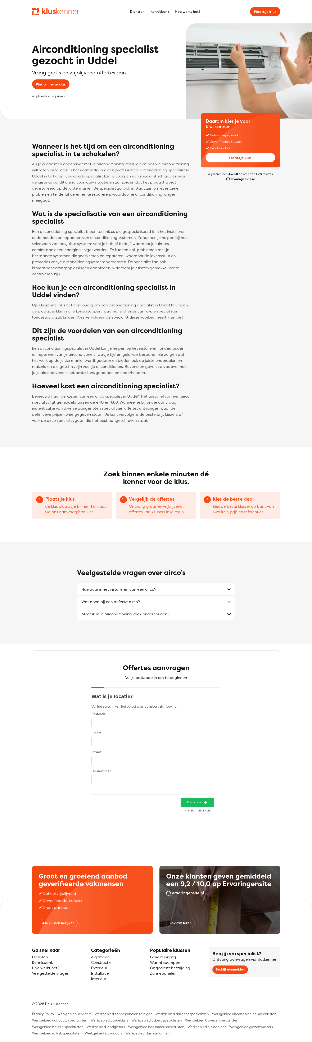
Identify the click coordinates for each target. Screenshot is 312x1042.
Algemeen (100, 957)
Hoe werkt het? (187, 11)
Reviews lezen (180, 923)
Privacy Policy (43, 1013)
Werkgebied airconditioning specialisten (244, 1013)
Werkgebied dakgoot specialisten (182, 1013)
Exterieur (99, 968)
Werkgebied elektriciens (206, 1026)
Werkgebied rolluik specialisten (57, 1033)
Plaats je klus (265, 11)
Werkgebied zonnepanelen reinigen (124, 1013)
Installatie (100, 973)
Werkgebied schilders (74, 1013)
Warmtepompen (165, 962)
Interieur (98, 978)
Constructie (101, 962)
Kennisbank (159, 11)
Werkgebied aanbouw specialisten (59, 1020)
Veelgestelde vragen (50, 973)
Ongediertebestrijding (170, 968)
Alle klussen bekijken (58, 923)
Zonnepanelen (163, 973)
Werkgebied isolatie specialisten (57, 1026)
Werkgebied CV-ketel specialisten (211, 1020)
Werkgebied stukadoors (103, 1033)
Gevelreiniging (163, 957)
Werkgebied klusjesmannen (147, 1033)
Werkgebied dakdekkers (109, 1020)
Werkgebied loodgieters (106, 1026)
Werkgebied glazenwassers (251, 1026)
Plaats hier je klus (50, 84)
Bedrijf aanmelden (230, 969)
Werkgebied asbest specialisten (156, 1020)
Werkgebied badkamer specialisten (156, 1026)
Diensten (137, 11)
